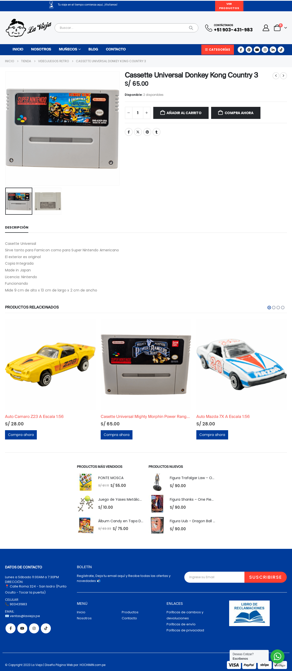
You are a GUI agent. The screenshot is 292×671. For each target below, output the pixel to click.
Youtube (22, 628)
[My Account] (266, 28)
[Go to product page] (50, 364)
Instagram (34, 628)
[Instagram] (265, 49)
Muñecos (68, 49)
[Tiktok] (281, 49)
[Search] (191, 28)
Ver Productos (229, 6)
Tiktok (46, 628)
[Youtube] (257, 49)
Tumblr (157, 132)
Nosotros (41, 49)
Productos (130, 612)
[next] (283, 75)
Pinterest (147, 132)
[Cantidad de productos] (137, 113)
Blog (93, 49)
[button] (269, 308)
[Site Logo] (28, 27)
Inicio (18, 49)
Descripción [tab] (16, 227)
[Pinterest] (249, 49)
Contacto (116, 49)
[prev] (275, 75)
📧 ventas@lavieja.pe (22, 616)
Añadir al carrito (184, 112)
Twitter (138, 132)
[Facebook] (241, 49)
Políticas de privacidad (185, 630)
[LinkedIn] (273, 49)
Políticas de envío (181, 624)
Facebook (129, 132)
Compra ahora (239, 112)
